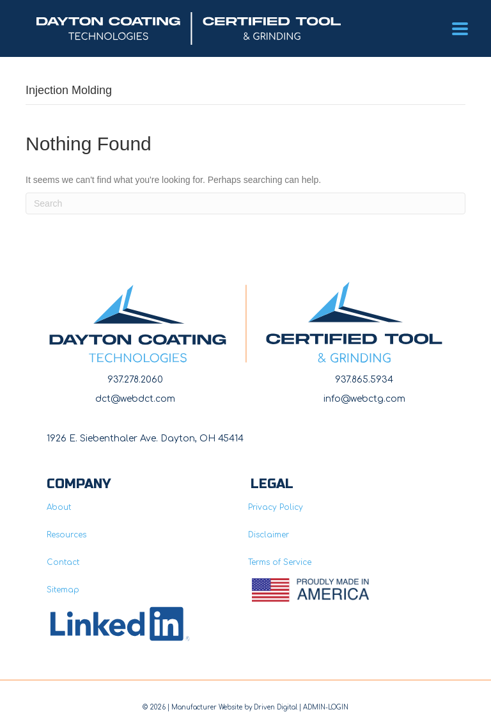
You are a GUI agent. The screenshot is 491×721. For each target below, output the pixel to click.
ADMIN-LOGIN (325, 707)
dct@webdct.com (135, 399)
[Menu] (460, 29)
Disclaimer (268, 534)
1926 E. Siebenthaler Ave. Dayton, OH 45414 (145, 438)
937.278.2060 (135, 379)
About (59, 507)
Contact (63, 562)
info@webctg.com (364, 399)
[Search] (245, 203)
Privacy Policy (275, 507)
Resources (66, 534)
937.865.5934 (364, 379)
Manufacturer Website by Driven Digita (233, 707)
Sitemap (63, 589)
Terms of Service (279, 562)
